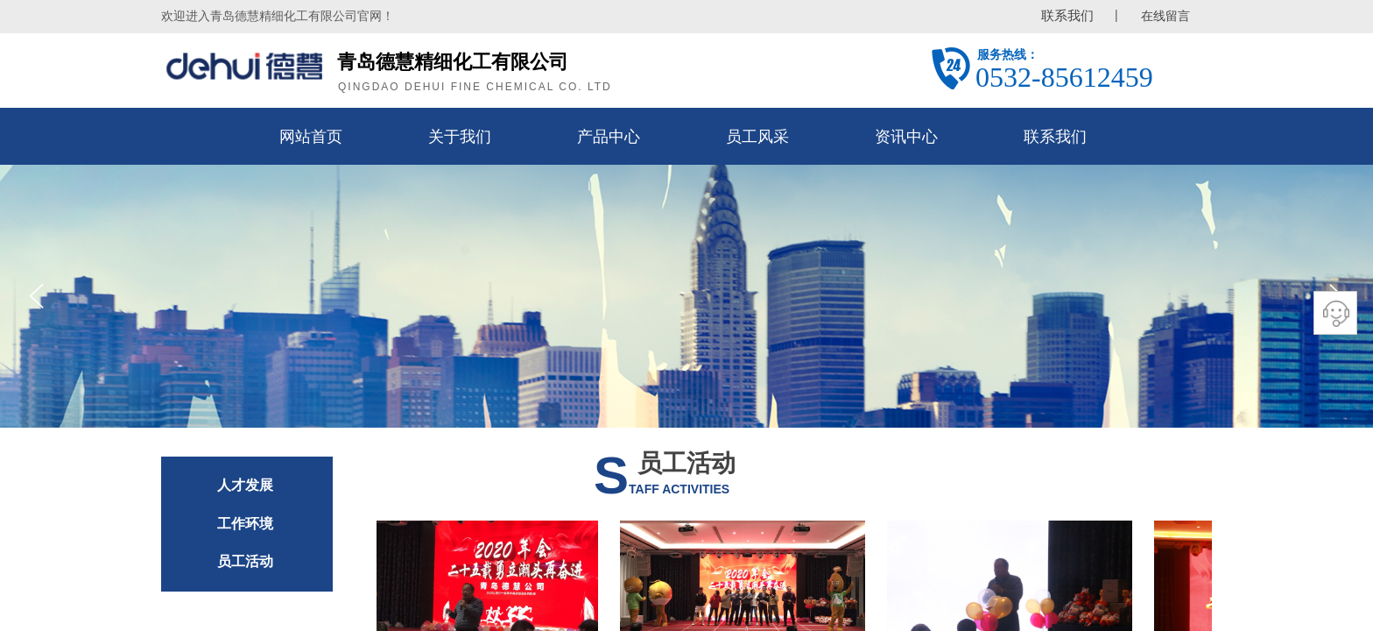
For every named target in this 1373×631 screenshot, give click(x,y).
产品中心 (608, 136)
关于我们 (459, 136)
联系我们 (1055, 136)
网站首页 (310, 136)
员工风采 (757, 136)
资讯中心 (906, 136)
